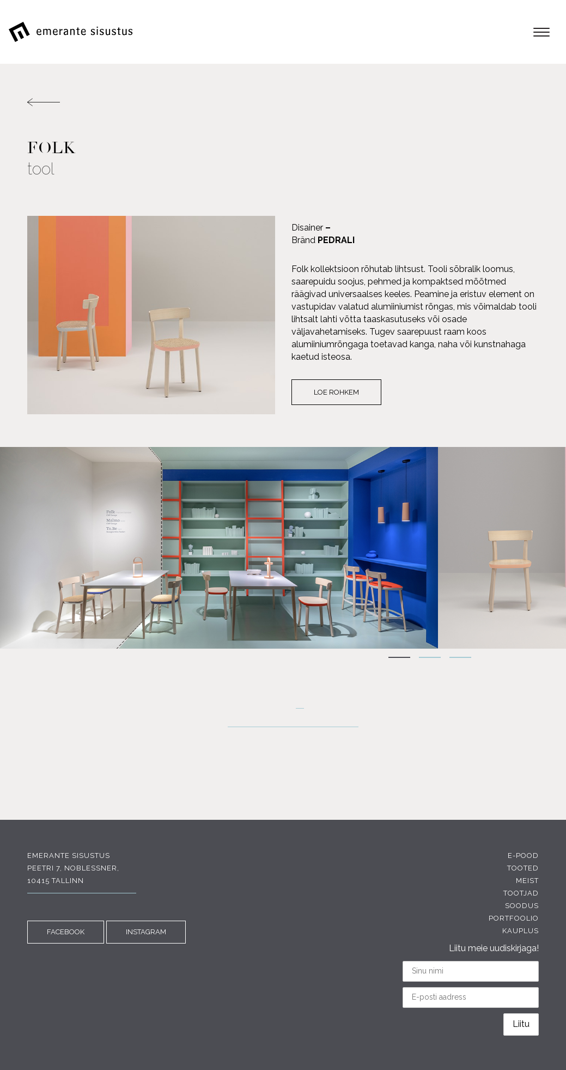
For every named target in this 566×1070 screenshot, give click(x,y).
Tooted (523, 868)
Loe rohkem (336, 392)
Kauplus (520, 931)
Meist (527, 880)
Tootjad (521, 893)
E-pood (523, 855)
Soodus (522, 906)
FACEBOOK (65, 932)
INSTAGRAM (146, 932)
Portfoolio (514, 918)
